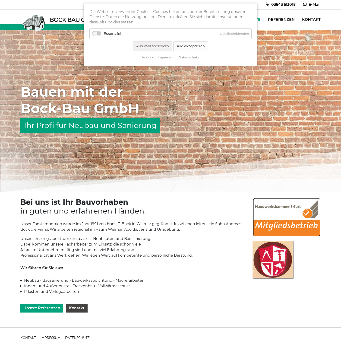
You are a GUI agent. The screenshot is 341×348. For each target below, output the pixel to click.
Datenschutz (189, 57)
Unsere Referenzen (41, 308)
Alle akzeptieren (191, 46)
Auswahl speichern (152, 46)
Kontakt (77, 308)
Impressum (167, 57)
